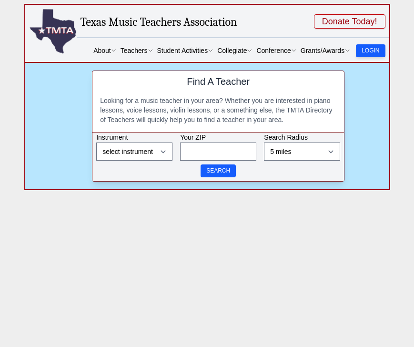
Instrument (112, 137)
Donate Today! (349, 21)
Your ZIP (193, 137)
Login (370, 50)
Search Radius (286, 137)
